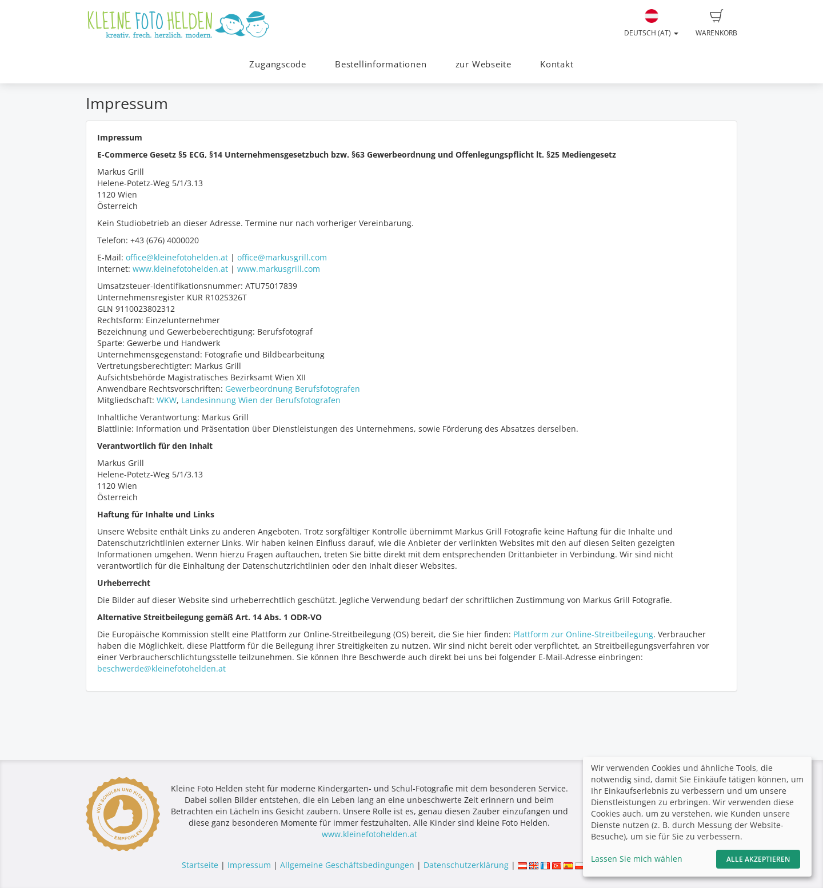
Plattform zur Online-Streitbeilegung (583, 634)
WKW (167, 400)
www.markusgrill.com (278, 268)
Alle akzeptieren (758, 859)
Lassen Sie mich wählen (636, 858)
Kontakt (556, 64)
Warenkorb (716, 23)
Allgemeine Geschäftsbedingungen (347, 864)
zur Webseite (484, 64)
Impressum (249, 864)
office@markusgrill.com (282, 257)
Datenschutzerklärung (466, 864)
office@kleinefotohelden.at (177, 257)
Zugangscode (277, 64)
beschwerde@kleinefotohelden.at (161, 668)
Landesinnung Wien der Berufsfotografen (261, 400)
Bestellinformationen (380, 64)
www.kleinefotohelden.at (180, 268)
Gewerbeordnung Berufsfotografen (292, 388)
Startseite (200, 864)
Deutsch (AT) (651, 23)
